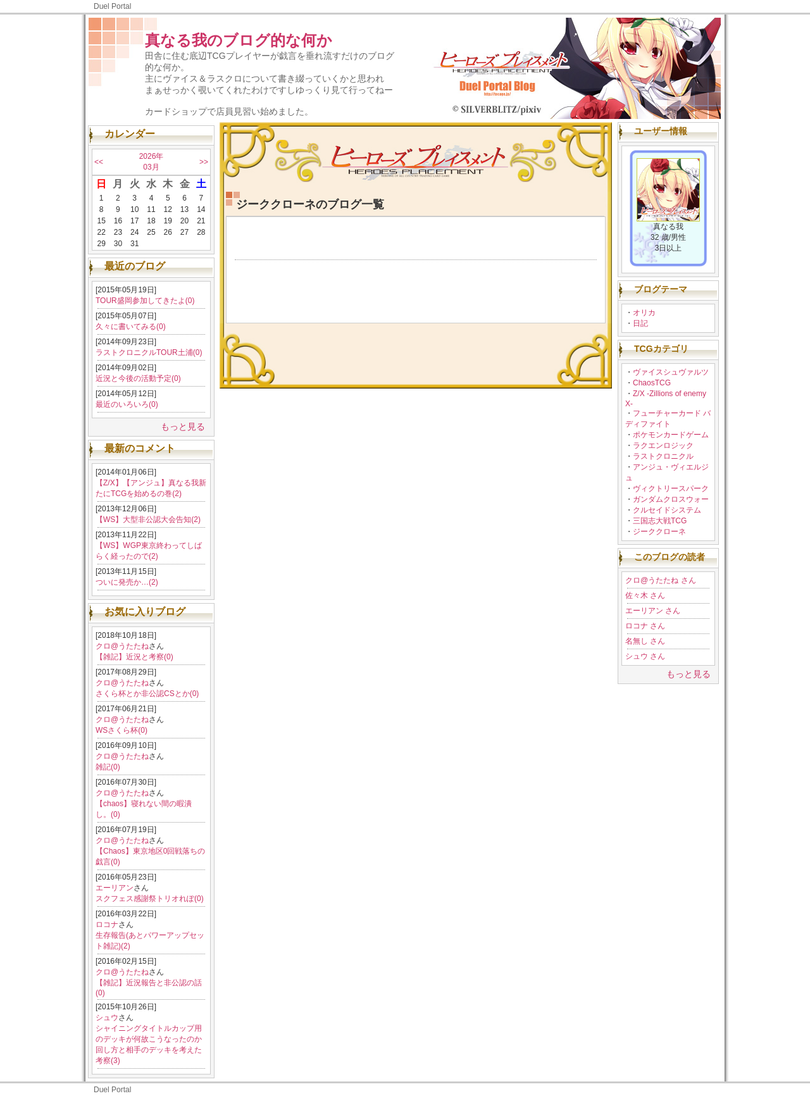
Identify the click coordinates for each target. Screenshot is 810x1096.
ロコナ (107, 924)
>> (203, 162)
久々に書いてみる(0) (131, 326)
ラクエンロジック (663, 445)
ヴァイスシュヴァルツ (671, 372)
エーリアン (115, 887)
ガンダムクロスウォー (671, 499)
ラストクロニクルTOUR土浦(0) (149, 352)
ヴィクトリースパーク (671, 488)
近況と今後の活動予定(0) (138, 378)
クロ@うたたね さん (660, 580)
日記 (640, 323)
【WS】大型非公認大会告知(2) (148, 519)
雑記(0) (108, 767)
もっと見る (183, 426)
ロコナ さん (645, 625)
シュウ (107, 1017)
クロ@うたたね (122, 646)
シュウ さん (645, 656)
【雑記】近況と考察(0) (134, 656)
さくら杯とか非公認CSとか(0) (147, 693)
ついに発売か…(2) (127, 582)
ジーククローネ (659, 531)
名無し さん (645, 641)
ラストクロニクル (663, 456)
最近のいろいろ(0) (127, 404)
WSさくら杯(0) (121, 730)
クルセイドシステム (667, 510)
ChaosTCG (652, 382)
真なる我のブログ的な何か (238, 40)
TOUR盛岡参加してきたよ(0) (145, 300)
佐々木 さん (645, 595)
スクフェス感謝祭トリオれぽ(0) (150, 898)
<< (98, 162)
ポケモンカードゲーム (671, 434)
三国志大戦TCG (660, 520)
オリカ (644, 312)
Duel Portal (112, 6)
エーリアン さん (652, 610)
